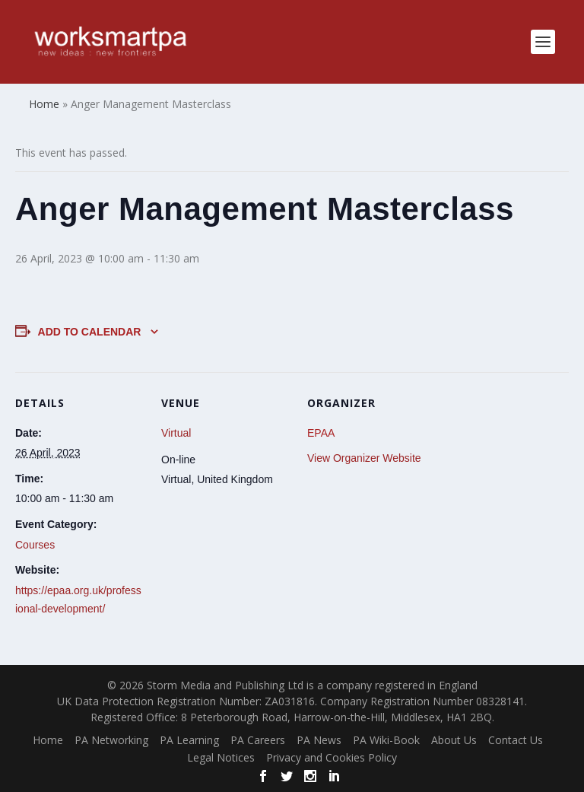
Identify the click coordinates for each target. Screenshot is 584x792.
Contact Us (515, 740)
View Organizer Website (364, 458)
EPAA (321, 433)
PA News (319, 740)
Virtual (176, 433)
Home (48, 740)
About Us (454, 740)
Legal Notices (221, 757)
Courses (35, 545)
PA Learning (189, 740)
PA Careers (257, 740)
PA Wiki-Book (386, 740)
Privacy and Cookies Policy (331, 757)
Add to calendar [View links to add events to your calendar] (89, 332)
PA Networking (111, 740)
